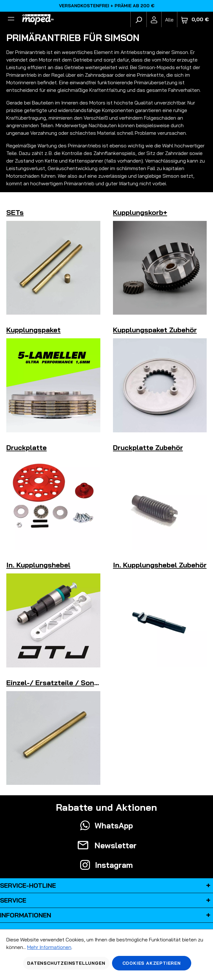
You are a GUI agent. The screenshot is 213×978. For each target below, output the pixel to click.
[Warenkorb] (195, 19)
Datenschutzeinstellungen (66, 963)
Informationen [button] (106, 915)
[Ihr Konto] (154, 19)
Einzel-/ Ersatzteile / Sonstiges (60, 682)
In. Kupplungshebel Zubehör (160, 564)
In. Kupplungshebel (38, 564)
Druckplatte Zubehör (148, 447)
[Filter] (11, 19)
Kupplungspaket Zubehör (155, 329)
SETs (15, 212)
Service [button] (106, 900)
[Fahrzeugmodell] (169, 19)
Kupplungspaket (33, 329)
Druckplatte (26, 447)
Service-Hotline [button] (106, 885)
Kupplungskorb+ (140, 212)
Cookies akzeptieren (151, 963)
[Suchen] (138, 19)
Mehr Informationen (49, 947)
